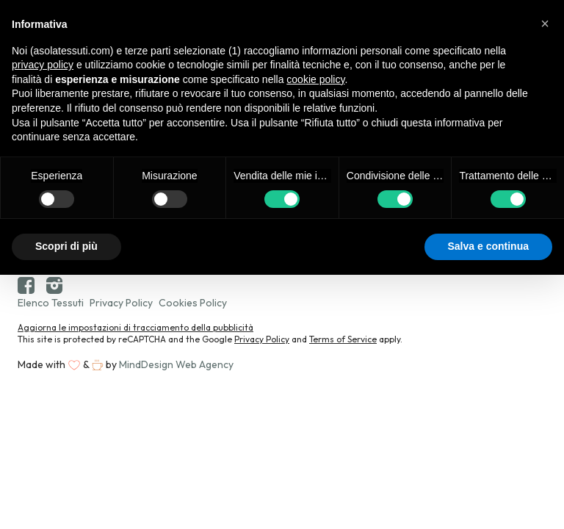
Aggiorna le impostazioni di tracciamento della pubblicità (135, 327)
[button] (545, 23)
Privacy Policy (121, 302)
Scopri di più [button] (66, 246)
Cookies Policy (193, 302)
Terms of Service (343, 339)
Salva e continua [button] (488, 246)
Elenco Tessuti (51, 302)
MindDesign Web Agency (176, 364)
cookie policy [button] (315, 79)
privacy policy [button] (42, 65)
